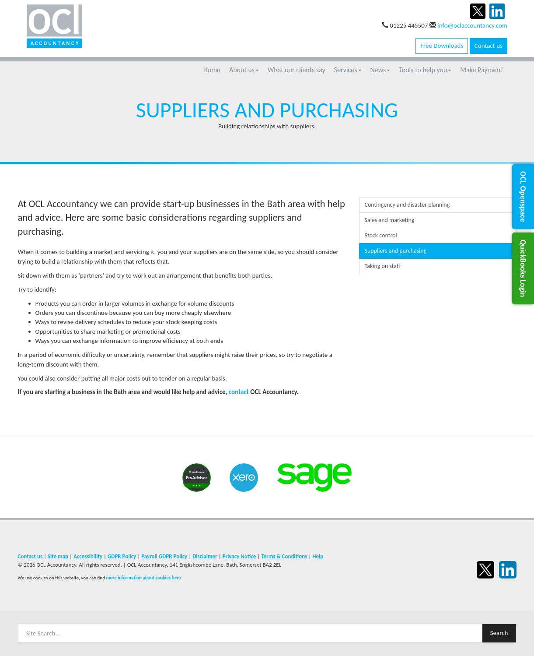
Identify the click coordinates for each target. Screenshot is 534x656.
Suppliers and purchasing (396, 250)
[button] (523, 196)
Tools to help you (425, 70)
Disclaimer (204, 556)
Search (499, 633)
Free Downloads (441, 45)
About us (244, 70)
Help (317, 556)
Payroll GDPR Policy (164, 556)
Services (348, 70)
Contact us (489, 45)
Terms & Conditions (284, 556)
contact (239, 392)
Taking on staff (383, 266)
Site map (58, 556)
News (380, 70)
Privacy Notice (239, 556)
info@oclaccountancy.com (472, 25)
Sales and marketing (390, 220)
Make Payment (481, 70)
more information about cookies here (143, 578)
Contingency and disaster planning (407, 204)
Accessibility (87, 556)
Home (211, 70)
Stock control (381, 235)
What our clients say (296, 70)
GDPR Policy (122, 556)
